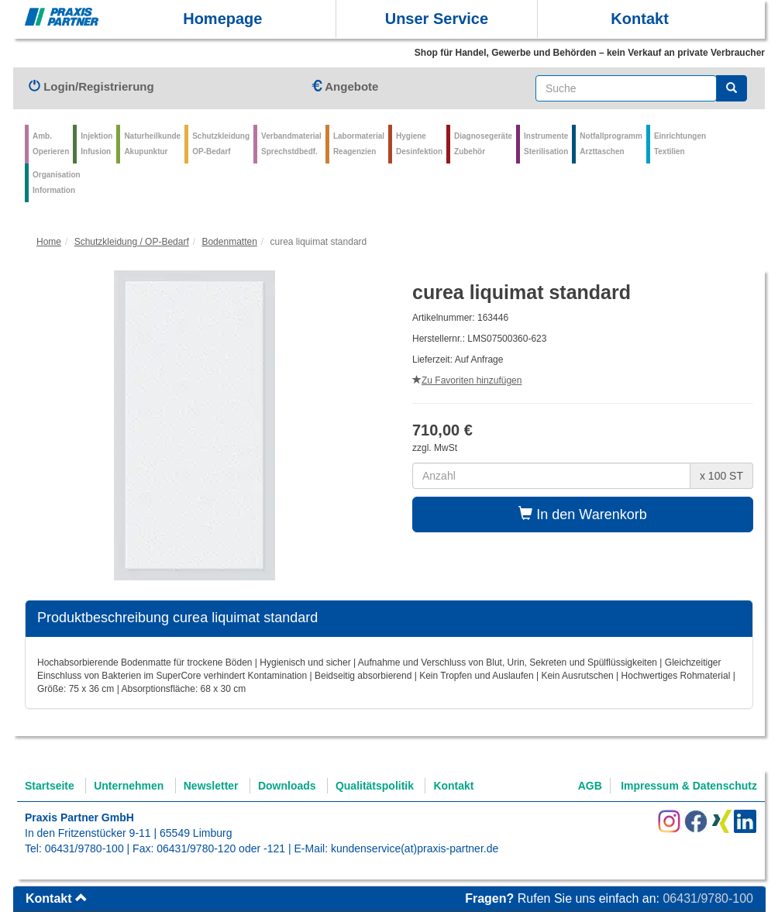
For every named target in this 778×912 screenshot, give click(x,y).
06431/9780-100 (84, 848)
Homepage (222, 18)
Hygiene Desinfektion (419, 144)
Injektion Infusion (96, 144)
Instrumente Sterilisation (546, 144)
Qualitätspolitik (375, 786)
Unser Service (436, 18)
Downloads (287, 786)
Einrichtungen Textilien (680, 144)
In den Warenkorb (582, 514)
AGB (590, 786)
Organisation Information (57, 182)
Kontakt (639, 18)
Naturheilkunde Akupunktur (152, 144)
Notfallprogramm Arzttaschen (611, 144)
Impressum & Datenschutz (689, 786)
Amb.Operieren (51, 144)
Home (48, 241)
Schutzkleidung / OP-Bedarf (131, 241)
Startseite (49, 786)
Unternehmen (129, 786)
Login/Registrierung (91, 86)
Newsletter (211, 786)
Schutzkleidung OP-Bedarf (221, 144)
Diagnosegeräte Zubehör (483, 144)
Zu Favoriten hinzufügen (467, 380)
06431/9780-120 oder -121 (221, 848)
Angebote (345, 86)
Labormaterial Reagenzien (358, 144)
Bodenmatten (228, 241)
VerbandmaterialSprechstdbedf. (291, 144)
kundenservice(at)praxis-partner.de (414, 848)
